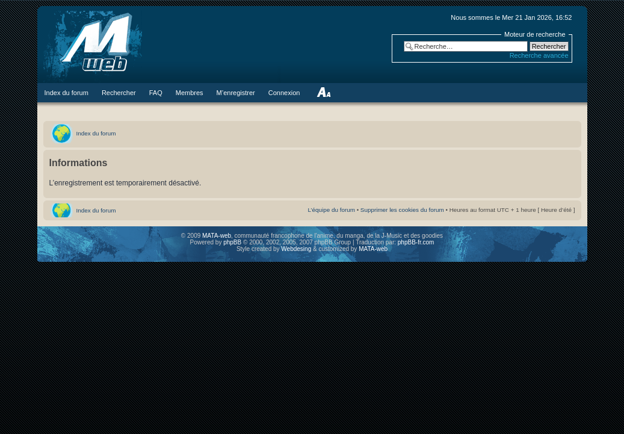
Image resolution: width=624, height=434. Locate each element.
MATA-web (216, 235)
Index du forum (96, 133)
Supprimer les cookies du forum (402, 209)
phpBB (232, 242)
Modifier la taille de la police (323, 93)
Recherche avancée (539, 55)
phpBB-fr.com (416, 242)
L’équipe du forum (331, 209)
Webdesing (297, 249)
